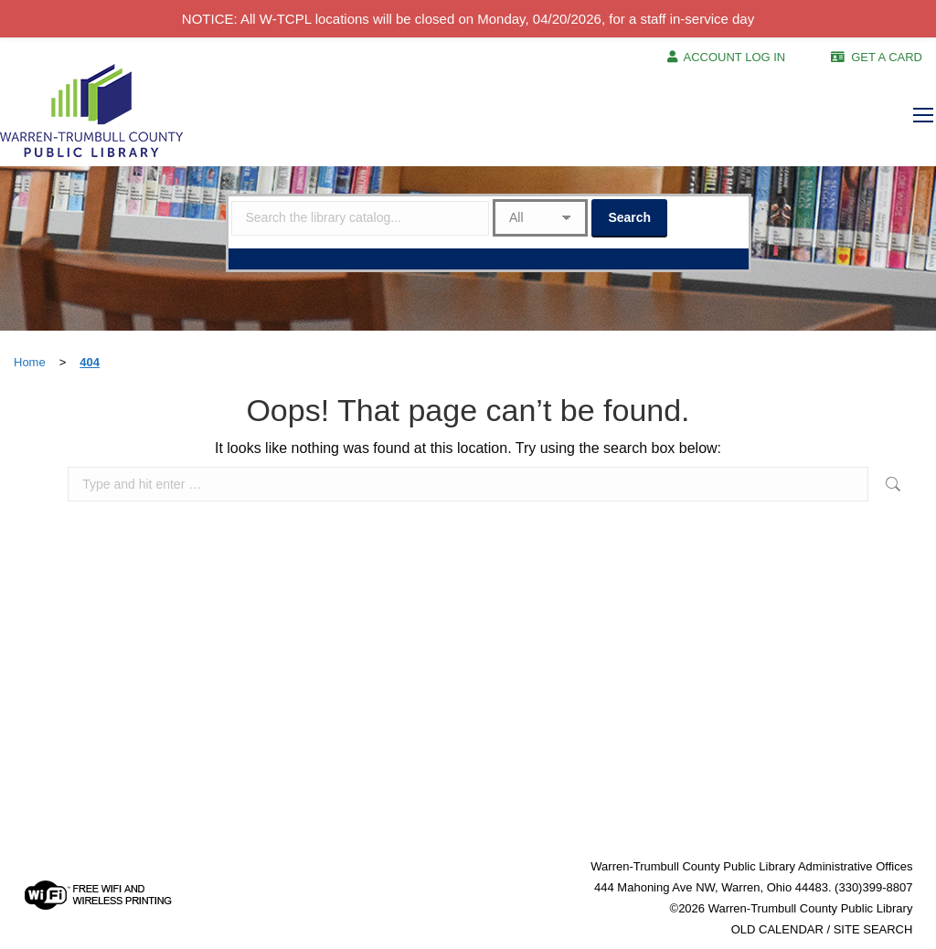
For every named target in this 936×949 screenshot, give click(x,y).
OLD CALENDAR (777, 929)
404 (90, 362)
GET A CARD (886, 57)
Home (30, 362)
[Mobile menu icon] (923, 115)
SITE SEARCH (873, 929)
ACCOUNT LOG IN (735, 57)
